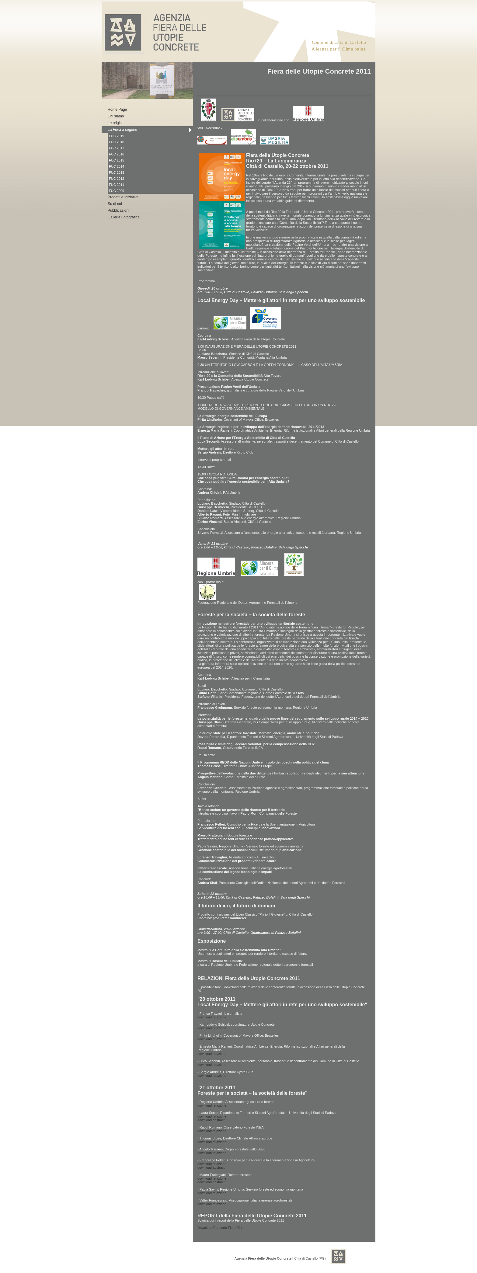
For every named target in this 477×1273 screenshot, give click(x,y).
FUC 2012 (116, 178)
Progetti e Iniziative (123, 197)
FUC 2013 (116, 172)
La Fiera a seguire (122, 129)
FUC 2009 (116, 191)
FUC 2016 (116, 154)
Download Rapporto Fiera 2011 (220, 1228)
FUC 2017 (116, 148)
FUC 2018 (116, 142)
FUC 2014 (116, 166)
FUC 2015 (116, 160)
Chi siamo (116, 116)
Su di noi (115, 204)
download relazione (211, 1017)
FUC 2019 (116, 136)
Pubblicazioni (118, 210)
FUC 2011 (116, 184)
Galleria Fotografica (124, 217)
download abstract (211, 1120)
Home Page (117, 109)
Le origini (115, 123)
